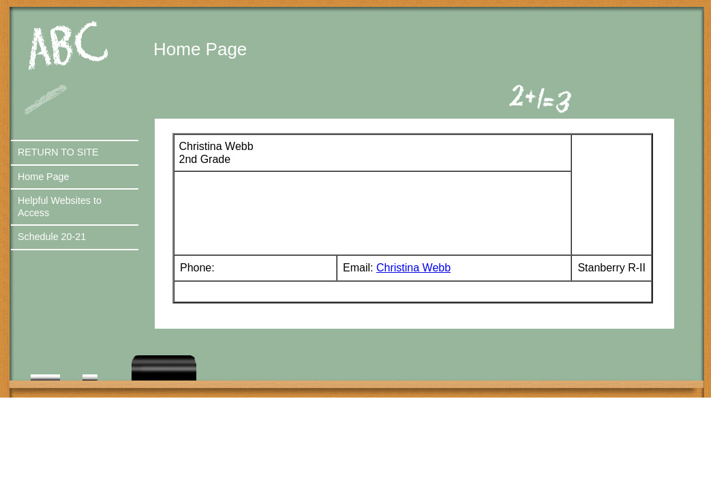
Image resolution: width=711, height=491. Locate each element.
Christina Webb (413, 267)
